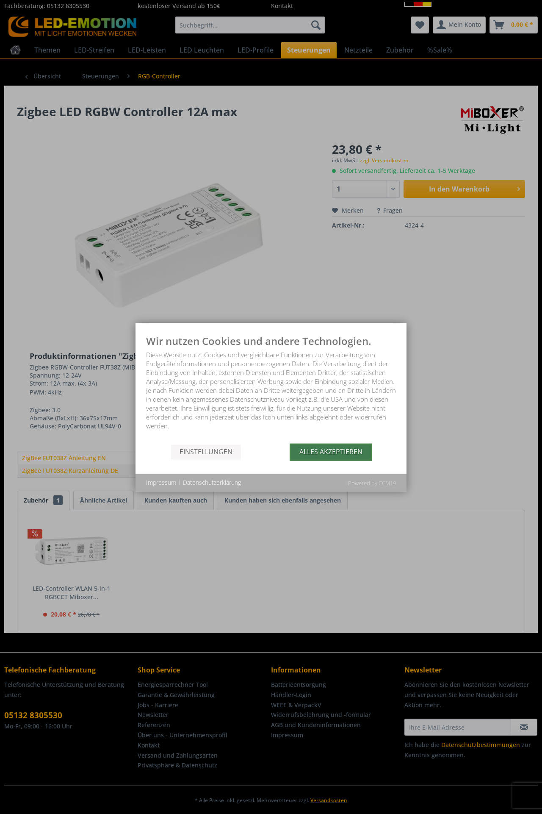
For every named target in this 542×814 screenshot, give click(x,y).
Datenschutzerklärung (212, 482)
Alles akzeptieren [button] (330, 451)
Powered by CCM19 (372, 482)
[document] (271, 389)
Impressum (161, 482)
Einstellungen (206, 451)
